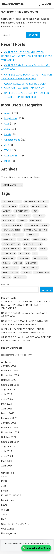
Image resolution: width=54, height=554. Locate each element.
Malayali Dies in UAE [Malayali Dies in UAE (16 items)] (11, 249)
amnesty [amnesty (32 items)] (6, 211)
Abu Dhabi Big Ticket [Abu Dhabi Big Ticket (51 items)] (12, 202)
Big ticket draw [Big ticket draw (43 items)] (21, 211)
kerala (7, 134)
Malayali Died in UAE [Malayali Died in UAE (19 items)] (32, 244)
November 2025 (10, 375)
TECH (7, 150)
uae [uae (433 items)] (34, 254)
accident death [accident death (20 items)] (9, 206)
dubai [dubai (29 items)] (34, 211)
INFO (7, 161)
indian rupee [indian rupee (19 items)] (32, 235)
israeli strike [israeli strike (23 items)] (9, 239)
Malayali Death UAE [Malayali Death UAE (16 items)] (11, 244)
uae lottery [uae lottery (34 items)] (31, 263)
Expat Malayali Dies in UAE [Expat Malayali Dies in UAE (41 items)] (35, 230)
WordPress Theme (38, 543)
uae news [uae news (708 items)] (26, 272)
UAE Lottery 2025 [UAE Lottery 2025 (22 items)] (10, 268)
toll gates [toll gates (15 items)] (24, 254)
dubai (7, 129)
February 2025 (9, 418)
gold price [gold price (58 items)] (18, 235)
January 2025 (8, 422)
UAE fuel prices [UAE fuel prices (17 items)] (40, 258)
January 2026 (8, 365)
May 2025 (6, 403)
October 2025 (8, 380)
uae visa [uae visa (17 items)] (6, 277)
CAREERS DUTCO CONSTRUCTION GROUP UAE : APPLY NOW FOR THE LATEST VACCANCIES (26, 56)
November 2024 (10, 432)
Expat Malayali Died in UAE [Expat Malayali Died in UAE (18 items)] (36, 225)
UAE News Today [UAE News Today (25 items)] (41, 272)
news (7, 113)
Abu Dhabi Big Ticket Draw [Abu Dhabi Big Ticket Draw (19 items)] (36, 202)
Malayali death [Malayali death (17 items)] (39, 239)
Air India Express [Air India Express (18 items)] (39, 206)
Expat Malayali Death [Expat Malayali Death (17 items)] (12, 225)
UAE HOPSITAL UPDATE (15, 523)
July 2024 (6, 451)
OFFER (5, 509)
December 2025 (9, 370)
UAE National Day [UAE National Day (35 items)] (10, 272)
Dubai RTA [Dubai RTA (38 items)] (22, 220)
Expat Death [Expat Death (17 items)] (35, 220)
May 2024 (6, 460)
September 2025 (10, 384)
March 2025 (7, 413)
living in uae (10, 118)
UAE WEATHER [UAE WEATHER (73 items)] (20, 277)
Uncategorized (12, 139)
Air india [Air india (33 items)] (24, 206)
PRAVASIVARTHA (13, 4)
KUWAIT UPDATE (11, 495)
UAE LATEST (11, 155)
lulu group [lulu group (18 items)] (24, 239)
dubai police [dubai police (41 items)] (8, 220)
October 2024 (8, 437)
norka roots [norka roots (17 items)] (30, 249)
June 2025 (7, 399)
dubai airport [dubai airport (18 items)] (9, 216)
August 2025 (8, 389)
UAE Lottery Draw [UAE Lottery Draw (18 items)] (30, 268)
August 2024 (8, 446)
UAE (6, 123)
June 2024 (7, 456)
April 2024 (7, 465)
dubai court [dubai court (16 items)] (24, 216)
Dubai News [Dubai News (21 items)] (39, 216)
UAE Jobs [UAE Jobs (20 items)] (18, 263)
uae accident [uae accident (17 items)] (8, 258)
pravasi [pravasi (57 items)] (43, 249)
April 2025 (6, 408)
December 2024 (10, 427)
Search (5, 284)
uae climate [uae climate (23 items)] (23, 258)
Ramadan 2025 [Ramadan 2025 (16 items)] (9, 254)
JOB (6, 145)
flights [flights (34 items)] (6, 235)
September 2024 (10, 441)
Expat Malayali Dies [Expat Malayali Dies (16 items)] (11, 230)
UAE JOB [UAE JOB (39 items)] (6, 263)
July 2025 (6, 394)
